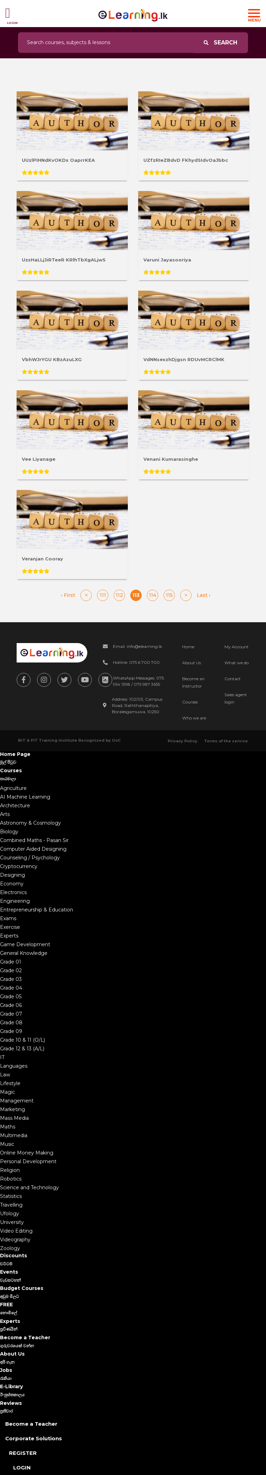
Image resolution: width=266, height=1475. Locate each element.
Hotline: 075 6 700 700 (136, 662)
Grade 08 (11, 1022)
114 (152, 595)
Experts (9, 936)
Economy (12, 884)
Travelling (11, 1205)
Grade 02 (11, 970)
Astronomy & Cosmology (30, 823)
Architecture (15, 805)
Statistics (11, 1196)
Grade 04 (11, 988)
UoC (116, 740)
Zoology (10, 1248)
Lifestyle (10, 1083)
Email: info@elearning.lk (137, 646)
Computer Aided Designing (33, 849)
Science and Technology (29, 1187)
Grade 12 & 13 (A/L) (22, 1048)
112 (119, 595)
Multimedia (13, 1135)
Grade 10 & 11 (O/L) (22, 1040)
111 (103, 595)
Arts (5, 814)
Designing (12, 875)
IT (2, 1057)
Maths (7, 1127)
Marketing (12, 1109)
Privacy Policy (182, 741)
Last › (203, 595)
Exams (8, 918)
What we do (236, 662)
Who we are (194, 717)
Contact (232, 678)
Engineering (15, 901)
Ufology (9, 1213)
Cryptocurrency (18, 866)
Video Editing (16, 1231)
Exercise (10, 927)
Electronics (13, 892)
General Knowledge (23, 953)
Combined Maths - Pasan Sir (34, 840)
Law (5, 1075)
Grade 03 (11, 979)
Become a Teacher (31, 1423)
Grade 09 (11, 1031)
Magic (7, 1092)
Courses (190, 702)
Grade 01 (10, 962)
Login (22, 1467)
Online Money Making (26, 1153)
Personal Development (28, 1161)
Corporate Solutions (33, 1438)
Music (7, 1144)
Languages (13, 1066)
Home (188, 646)
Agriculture (13, 788)
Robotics (10, 1179)
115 (169, 595)
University (12, 1222)
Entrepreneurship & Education (36, 910)
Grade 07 (11, 1014)
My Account (236, 646)
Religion (10, 1170)
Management (17, 1101)
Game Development (25, 944)
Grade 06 (11, 1005)
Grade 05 (10, 996)
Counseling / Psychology (30, 858)
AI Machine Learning (25, 797)
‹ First (68, 595)
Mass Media (14, 1118)
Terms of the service (226, 741)
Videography (15, 1239)
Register (23, 1453)
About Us (191, 662)
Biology (9, 831)
